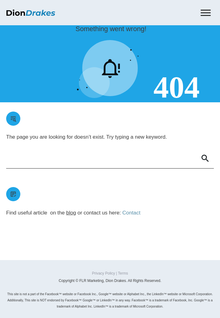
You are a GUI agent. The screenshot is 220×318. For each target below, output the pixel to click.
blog (71, 213)
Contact (131, 213)
